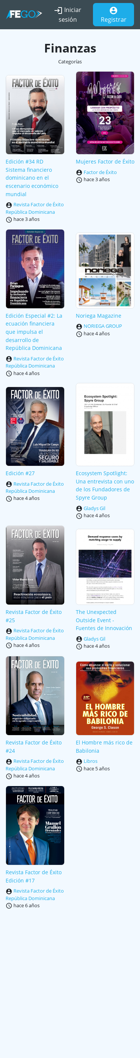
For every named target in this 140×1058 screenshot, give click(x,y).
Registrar (114, 15)
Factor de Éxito (100, 172)
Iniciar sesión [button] (67, 15)
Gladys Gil (94, 508)
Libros (90, 761)
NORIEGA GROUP (103, 326)
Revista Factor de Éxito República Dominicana (35, 208)
